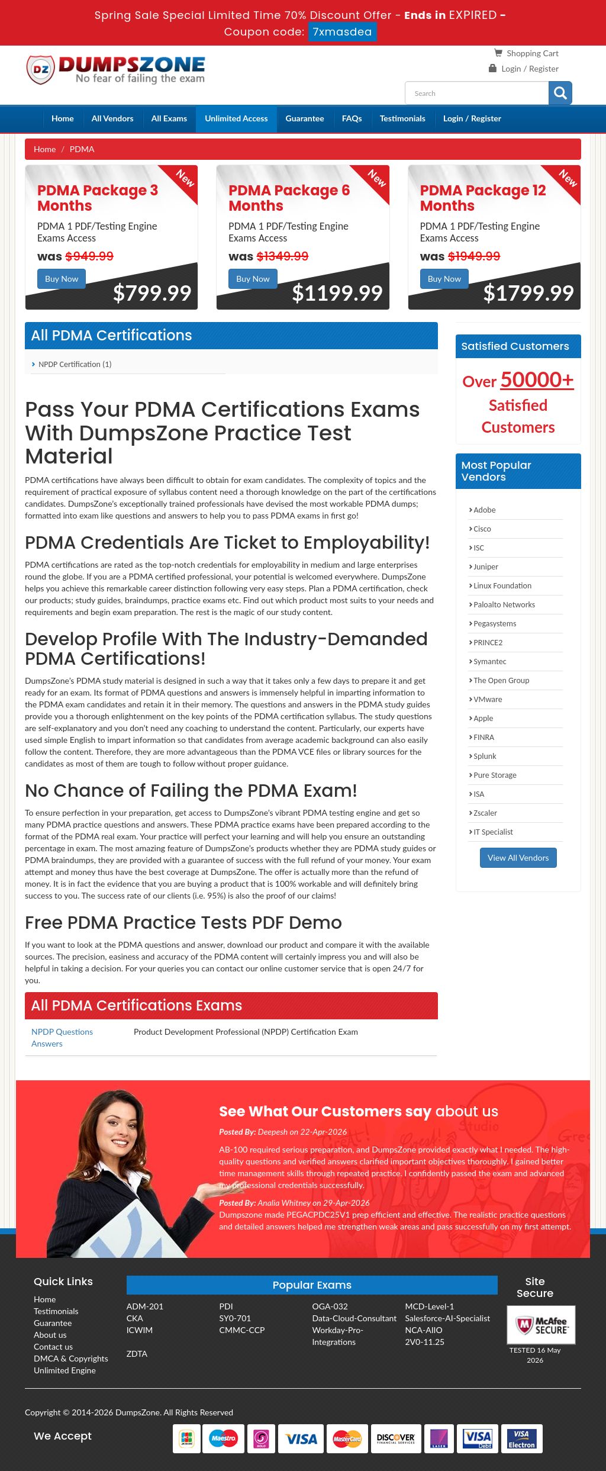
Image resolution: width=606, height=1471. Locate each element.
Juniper (483, 567)
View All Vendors (518, 857)
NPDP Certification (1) (71, 364)
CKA (135, 1318)
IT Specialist (491, 832)
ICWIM (140, 1330)
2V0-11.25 (424, 1342)
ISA (476, 794)
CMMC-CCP (242, 1330)
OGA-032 (330, 1306)
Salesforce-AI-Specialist (447, 1318)
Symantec (487, 661)
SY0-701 (236, 1318)
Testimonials (403, 118)
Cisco (479, 529)
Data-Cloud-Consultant (354, 1318)
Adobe (482, 510)
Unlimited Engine (65, 1370)
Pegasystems (492, 624)
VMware (485, 699)
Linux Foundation (500, 586)
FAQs (352, 118)
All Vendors (113, 118)
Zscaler (483, 813)
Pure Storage (492, 775)
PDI (226, 1306)
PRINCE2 (485, 643)
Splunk (482, 756)
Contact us (53, 1346)
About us (50, 1335)
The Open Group (499, 680)
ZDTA (137, 1353)
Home (62, 118)
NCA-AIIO (423, 1330)
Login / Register (530, 68)
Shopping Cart (533, 53)
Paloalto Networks (502, 605)
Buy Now (61, 278)
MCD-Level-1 (429, 1306)
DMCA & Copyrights (71, 1358)
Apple (481, 718)
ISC (476, 548)
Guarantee (305, 118)
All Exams (169, 118)
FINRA (481, 737)
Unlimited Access (236, 118)
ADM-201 (145, 1306)
